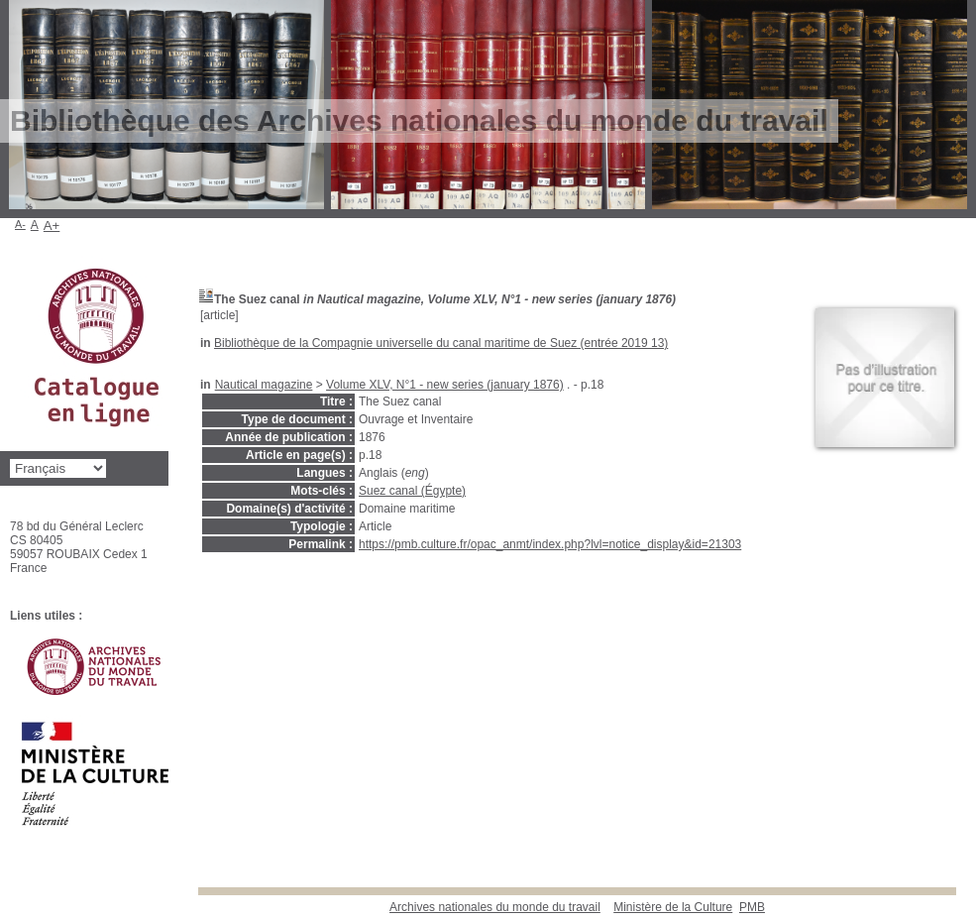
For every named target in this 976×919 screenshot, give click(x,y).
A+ (52, 225)
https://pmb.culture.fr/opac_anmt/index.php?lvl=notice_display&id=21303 (550, 544)
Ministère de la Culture (672, 907)
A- (20, 224)
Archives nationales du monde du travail (494, 907)
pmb (752, 907)
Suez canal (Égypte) (412, 491)
